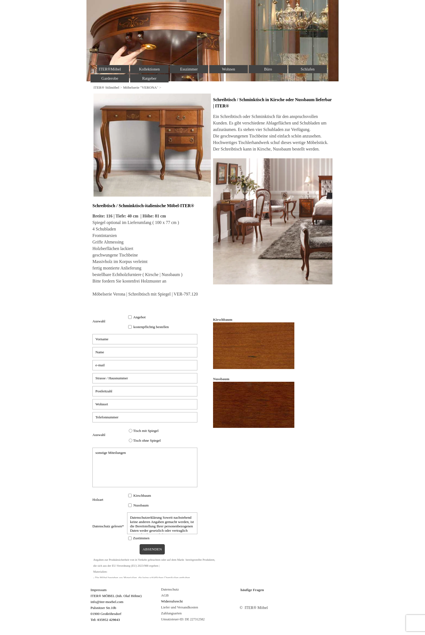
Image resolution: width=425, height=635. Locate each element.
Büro (268, 69)
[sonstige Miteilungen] (144, 467)
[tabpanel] (212, 87)
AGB (165, 595)
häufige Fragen (252, 590)
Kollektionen (149, 69)
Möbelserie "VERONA (140, 87)
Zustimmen (141, 538)
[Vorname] (144, 339)
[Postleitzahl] (144, 391)
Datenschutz (170, 589)
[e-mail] (144, 365)
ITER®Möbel (110, 69)
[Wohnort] (144, 404)
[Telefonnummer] (144, 417)
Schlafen (307, 69)
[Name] (144, 352)
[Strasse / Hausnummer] (144, 378)
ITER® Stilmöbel (106, 87)
